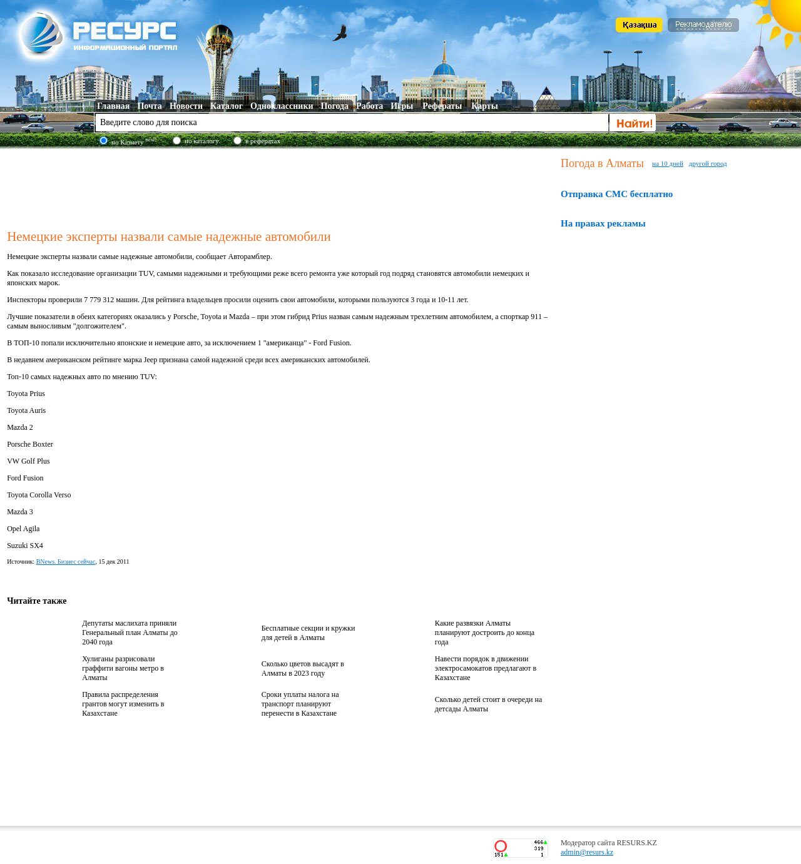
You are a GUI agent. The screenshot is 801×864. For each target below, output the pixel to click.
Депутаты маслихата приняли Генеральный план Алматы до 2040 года (130, 632)
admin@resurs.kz (587, 852)
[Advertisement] (281, 187)
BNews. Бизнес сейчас (66, 561)
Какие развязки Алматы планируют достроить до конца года (484, 632)
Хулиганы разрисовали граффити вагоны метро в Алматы (123, 668)
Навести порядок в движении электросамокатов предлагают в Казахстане (485, 668)
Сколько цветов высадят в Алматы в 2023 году (303, 668)
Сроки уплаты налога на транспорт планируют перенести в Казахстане (300, 704)
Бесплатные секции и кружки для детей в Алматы (308, 633)
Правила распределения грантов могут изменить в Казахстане (123, 704)
